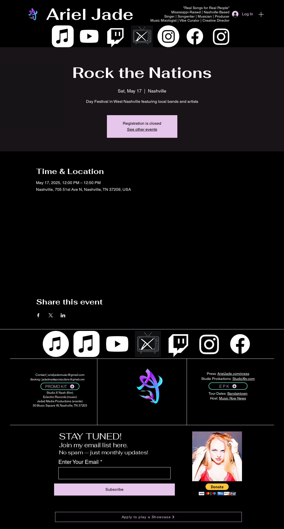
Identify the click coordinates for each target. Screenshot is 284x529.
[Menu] (261, 14)
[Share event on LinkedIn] (63, 315)
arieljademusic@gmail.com (66, 375)
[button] (217, 489)
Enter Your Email (78, 462)
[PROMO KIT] (59, 386)
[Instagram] (168, 36)
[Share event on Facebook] (38, 315)
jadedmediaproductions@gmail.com (63, 379)
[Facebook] (195, 36)
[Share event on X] (50, 315)
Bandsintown (237, 393)
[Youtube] (89, 36)
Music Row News (232, 398)
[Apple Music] (63, 36)
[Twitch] (116, 36)
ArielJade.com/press (233, 374)
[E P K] (228, 386)
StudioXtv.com (243, 379)
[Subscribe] (114, 489)
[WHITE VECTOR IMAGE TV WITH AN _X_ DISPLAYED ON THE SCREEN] (142, 36)
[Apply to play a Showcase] (148, 517)
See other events (142, 129)
